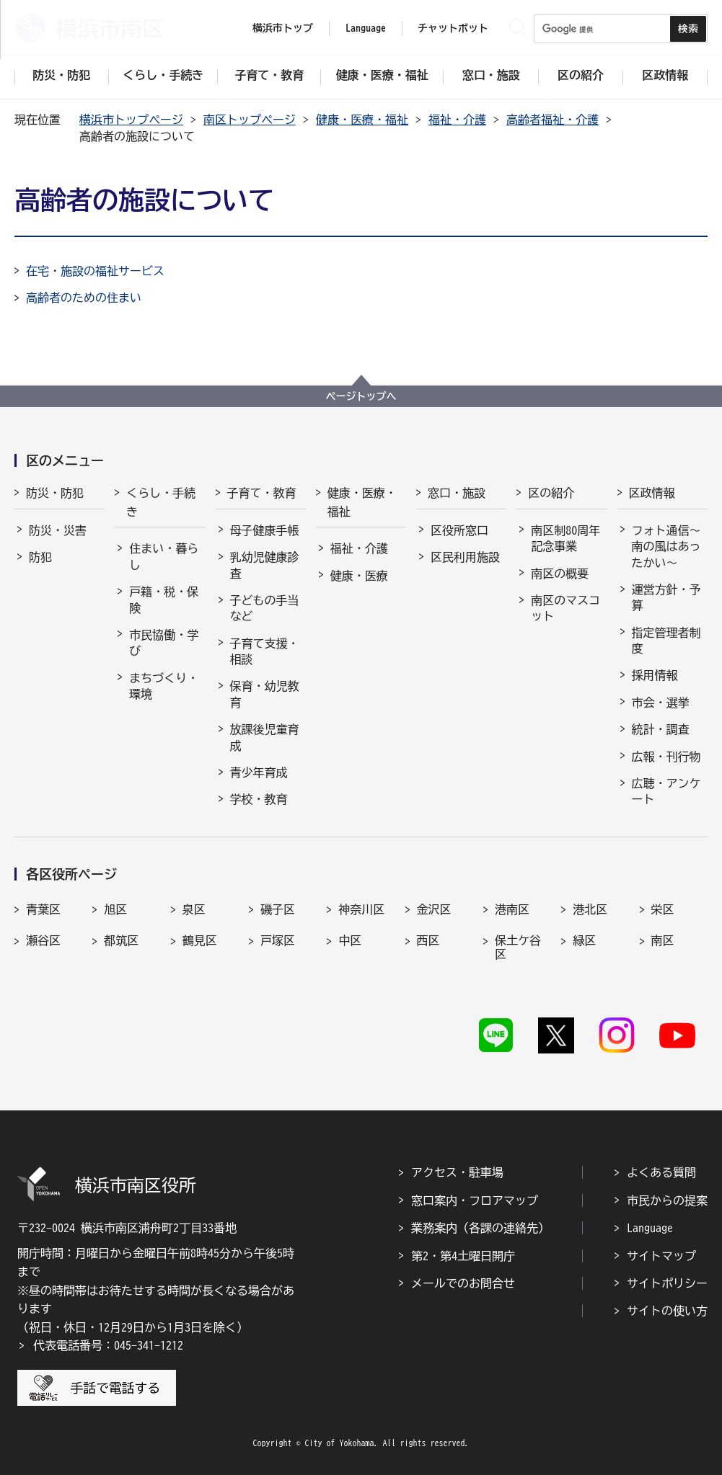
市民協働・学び (163, 642)
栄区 (662, 909)
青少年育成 (259, 772)
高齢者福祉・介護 (552, 119)
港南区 (512, 909)
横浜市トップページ (131, 119)
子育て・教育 (261, 493)
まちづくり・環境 (163, 686)
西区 (428, 940)
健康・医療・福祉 (362, 119)
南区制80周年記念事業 (565, 538)
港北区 (590, 909)
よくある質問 (661, 1172)
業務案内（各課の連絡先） (480, 1228)
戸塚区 (277, 940)
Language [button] (365, 28)
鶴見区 (199, 940)
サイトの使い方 (667, 1310)
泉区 (194, 909)
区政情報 (652, 493)
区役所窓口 (459, 530)
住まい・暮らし (163, 556)
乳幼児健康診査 (264, 565)
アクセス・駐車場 (457, 1172)
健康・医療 (359, 575)
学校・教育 (259, 799)
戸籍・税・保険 (163, 599)
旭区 (115, 909)
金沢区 (434, 909)
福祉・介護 (457, 119)
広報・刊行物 (666, 756)
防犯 (40, 557)
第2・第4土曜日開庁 (463, 1256)
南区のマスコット (565, 608)
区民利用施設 (465, 557)
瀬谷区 (43, 940)
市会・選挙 (661, 702)
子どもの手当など (264, 608)
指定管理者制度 (666, 640)
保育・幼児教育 (264, 694)
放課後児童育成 (264, 737)
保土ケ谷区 (518, 947)
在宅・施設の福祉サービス (95, 271)
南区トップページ (249, 119)
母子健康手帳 (264, 530)
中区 (349, 940)
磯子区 (277, 909)
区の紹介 (551, 493)
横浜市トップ (282, 28)
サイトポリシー (667, 1283)
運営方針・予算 (666, 597)
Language (650, 1228)
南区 (662, 940)
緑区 (584, 940)
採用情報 (655, 675)
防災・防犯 (55, 493)
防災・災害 (58, 530)
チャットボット (453, 28)
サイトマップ (661, 1256)
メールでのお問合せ (463, 1283)
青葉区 (43, 909)
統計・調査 (661, 729)
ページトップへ (361, 396)
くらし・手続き (160, 502)
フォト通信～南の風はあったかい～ (666, 547)
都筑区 (121, 940)
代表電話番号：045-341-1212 (108, 1345)
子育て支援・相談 (264, 651)
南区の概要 (560, 573)
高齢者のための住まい (83, 297)
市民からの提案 (667, 1200)
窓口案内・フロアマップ (474, 1200)
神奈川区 (361, 909)
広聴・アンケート (666, 791)
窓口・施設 (456, 493)
